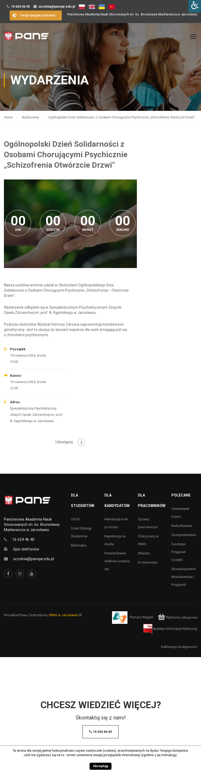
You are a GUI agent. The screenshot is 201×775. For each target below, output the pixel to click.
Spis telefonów (26, 549)
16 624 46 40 (20, 6)
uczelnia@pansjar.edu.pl (56, 6)
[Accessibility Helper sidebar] (194, 6)
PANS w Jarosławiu (63, 615)
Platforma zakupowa (177, 617)
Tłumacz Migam (141, 617)
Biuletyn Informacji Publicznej (170, 629)
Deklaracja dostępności (179, 647)
